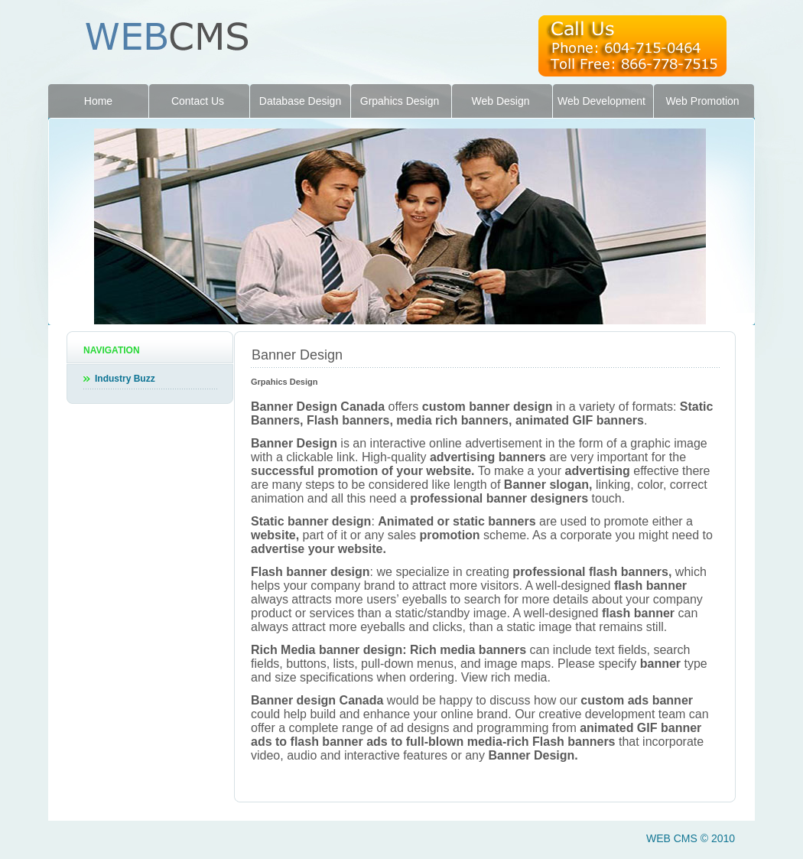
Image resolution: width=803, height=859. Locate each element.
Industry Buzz (125, 378)
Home (98, 101)
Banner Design (297, 355)
